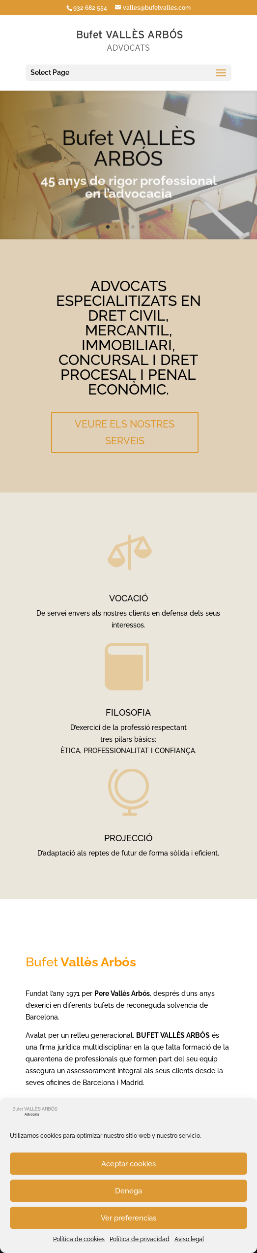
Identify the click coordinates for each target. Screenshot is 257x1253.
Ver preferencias (128, 1218)
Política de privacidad (140, 1239)
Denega (128, 1191)
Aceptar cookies (128, 1163)
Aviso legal (189, 1239)
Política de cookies (79, 1239)
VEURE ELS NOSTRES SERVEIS (124, 432)
